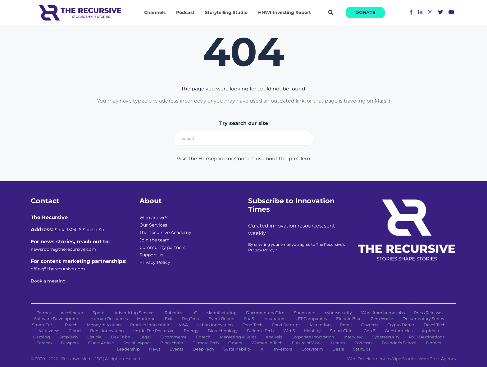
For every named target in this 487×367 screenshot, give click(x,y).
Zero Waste (382, 318)
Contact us (248, 159)
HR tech (69, 324)
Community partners (162, 247)
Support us (151, 255)
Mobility (312, 330)
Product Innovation (149, 324)
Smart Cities (342, 330)
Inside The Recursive (154, 330)
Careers (44, 342)
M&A (183, 324)
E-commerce (173, 336)
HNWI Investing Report (284, 12)
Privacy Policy (154, 262)
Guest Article (101, 342)
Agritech (430, 330)
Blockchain (171, 342)
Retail (346, 324)
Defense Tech (260, 330)
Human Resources (109, 318)
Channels (155, 12)
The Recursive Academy (165, 232)
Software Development (57, 318)
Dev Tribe (120, 336)
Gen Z (369, 330)
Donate (365, 12)
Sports (99, 312)
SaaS (249, 318)
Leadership (128, 348)
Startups (361, 348)
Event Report (221, 318)
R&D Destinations (426, 336)
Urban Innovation (215, 324)
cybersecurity (338, 312)
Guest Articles (398, 330)
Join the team (154, 240)
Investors (283, 348)
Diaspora (70, 342)
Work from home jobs (383, 312)
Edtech (203, 336)
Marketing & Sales (238, 336)
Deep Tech (203, 348)
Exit (169, 318)
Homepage (212, 159)
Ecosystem (312, 348)
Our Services (153, 225)
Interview (353, 336)
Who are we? (153, 217)
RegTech (190, 318)
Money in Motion (104, 324)
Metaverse (49, 330)
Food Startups (286, 324)
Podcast (185, 12)
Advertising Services (135, 312)
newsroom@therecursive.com (63, 249)
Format (43, 312)
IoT (194, 312)
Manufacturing (221, 312)
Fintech (433, 342)
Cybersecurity (385, 336)
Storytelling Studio (226, 12)
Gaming (41, 336)
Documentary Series (423, 318)
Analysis (274, 336)
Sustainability (237, 348)
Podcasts (363, 342)
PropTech (68, 336)
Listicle (94, 336)
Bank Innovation (107, 330)
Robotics (173, 312)
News (154, 348)
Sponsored (305, 312)
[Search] (243, 138)
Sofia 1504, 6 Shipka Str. (80, 229)
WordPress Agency (437, 358)
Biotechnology (223, 330)
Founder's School (399, 342)
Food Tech (252, 324)
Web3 (289, 330)
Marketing (320, 324)
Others (235, 342)
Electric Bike (349, 318)
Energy (191, 330)
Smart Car (42, 324)
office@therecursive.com (58, 269)
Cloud (75, 330)
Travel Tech (435, 324)
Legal (145, 336)
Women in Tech (267, 342)
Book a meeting (48, 281)
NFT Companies (310, 318)
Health (338, 342)
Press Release (427, 312)
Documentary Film (265, 312)
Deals (338, 348)
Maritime (146, 318)
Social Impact (137, 342)
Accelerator (72, 312)
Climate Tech (206, 342)
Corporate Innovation (312, 336)
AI (263, 348)
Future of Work (307, 342)
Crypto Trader (400, 324)
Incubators (274, 318)
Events (176, 348)
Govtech (369, 324)
